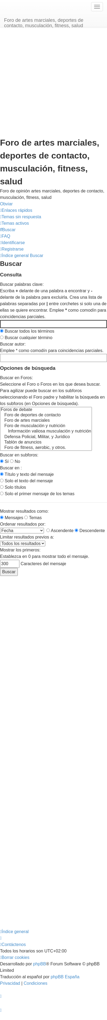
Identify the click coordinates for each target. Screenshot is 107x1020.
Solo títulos (13, 487)
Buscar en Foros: (16, 377)
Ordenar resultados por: (23, 524)
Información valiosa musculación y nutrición (46, 431)
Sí (4, 461)
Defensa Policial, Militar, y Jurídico (46, 437)
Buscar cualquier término (26, 337)
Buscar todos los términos (27, 331)
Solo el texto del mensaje (26, 481)
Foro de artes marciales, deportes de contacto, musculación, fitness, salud (43, 22)
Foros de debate (46, 410)
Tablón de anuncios (46, 442)
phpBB (39, 964)
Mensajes (11, 517)
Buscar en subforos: (19, 455)
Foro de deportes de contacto (46, 415)
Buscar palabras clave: (22, 284)
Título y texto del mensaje (27, 474)
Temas (33, 517)
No (15, 461)
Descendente (90, 530)
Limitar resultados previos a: (27, 537)
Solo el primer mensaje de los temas (37, 493)
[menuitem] (20, 216)
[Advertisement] (50, 83)
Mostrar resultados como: (24, 511)
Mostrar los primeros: (20, 550)
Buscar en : (11, 468)
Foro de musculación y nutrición (46, 426)
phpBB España (65, 977)
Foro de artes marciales (46, 420)
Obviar (6, 204)
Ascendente (60, 530)
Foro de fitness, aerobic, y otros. (46, 448)
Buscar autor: (13, 344)
